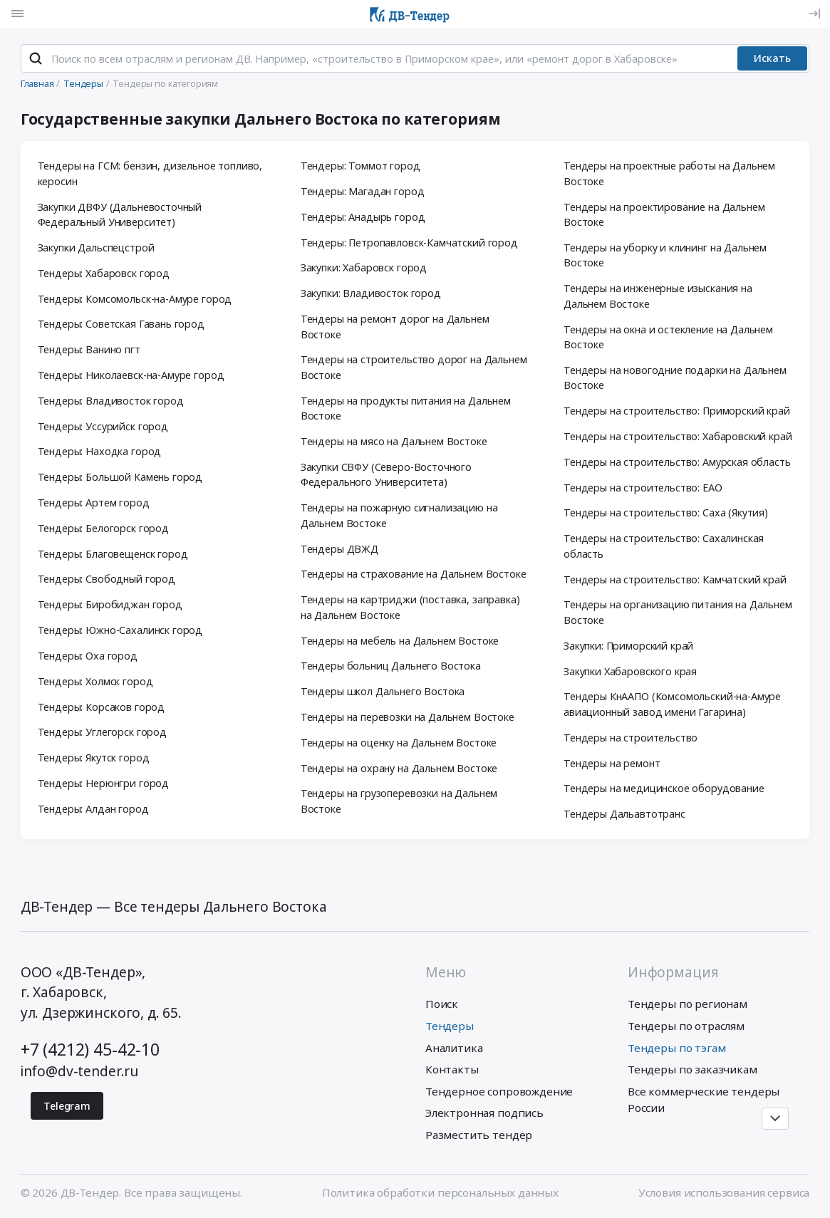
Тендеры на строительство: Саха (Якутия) (666, 512)
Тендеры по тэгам (677, 1048)
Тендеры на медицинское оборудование (664, 788)
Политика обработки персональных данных (440, 1192)
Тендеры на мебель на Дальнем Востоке (400, 640)
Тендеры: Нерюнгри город (103, 783)
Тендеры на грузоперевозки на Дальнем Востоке (399, 801)
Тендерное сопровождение (499, 1091)
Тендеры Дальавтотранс (624, 814)
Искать (772, 58)
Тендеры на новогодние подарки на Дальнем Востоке (675, 377)
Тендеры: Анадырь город (363, 217)
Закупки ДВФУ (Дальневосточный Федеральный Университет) (120, 214)
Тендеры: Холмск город (95, 681)
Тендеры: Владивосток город (111, 400)
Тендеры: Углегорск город (102, 732)
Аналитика (454, 1048)
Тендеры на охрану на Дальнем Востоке (399, 768)
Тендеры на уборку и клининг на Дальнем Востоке (665, 255)
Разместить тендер (478, 1135)
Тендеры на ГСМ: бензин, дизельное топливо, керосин (150, 173)
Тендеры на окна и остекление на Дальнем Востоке (668, 337)
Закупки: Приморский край (628, 645)
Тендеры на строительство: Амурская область (677, 462)
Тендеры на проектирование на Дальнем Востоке (664, 214)
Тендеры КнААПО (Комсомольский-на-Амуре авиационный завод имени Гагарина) (672, 704)
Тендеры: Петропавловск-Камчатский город (409, 242)
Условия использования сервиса (724, 1192)
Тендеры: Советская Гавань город (121, 323)
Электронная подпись (484, 1112)
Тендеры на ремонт (612, 763)
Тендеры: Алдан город (93, 809)
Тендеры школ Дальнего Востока (383, 691)
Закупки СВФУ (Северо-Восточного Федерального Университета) (386, 474)
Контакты (452, 1069)
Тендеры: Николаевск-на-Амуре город (131, 375)
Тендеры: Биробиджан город (110, 604)
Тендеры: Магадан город (363, 191)
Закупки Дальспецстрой (96, 247)
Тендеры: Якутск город (94, 757)
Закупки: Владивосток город (371, 293)
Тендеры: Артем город (94, 502)
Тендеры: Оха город (88, 655)
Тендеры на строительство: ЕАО (643, 487)
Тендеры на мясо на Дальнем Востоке (394, 441)
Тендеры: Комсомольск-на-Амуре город (135, 299)
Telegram (66, 1106)
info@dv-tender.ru (79, 1071)
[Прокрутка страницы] (775, 1119)
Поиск (441, 1003)
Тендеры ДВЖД (339, 549)
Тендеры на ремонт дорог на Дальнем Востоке (395, 326)
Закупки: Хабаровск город (364, 267)
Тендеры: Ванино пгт (89, 349)
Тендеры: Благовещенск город (113, 554)
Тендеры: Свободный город (106, 578)
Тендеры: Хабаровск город (104, 273)
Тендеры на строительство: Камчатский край (675, 579)
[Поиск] (36, 58)
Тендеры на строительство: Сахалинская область (664, 546)
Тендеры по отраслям (686, 1026)
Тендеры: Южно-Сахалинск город (120, 630)
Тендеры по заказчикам (692, 1069)
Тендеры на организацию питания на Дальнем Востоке (678, 612)
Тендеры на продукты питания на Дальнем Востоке (406, 408)
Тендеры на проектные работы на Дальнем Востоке (669, 173)
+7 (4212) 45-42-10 (90, 1049)
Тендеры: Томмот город (360, 165)
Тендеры (449, 1026)
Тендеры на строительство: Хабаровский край (678, 436)
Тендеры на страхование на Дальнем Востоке (413, 574)
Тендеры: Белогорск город (103, 528)
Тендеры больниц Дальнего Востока (391, 665)
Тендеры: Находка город (100, 451)
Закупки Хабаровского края (630, 671)
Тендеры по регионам (687, 1003)
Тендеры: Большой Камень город (120, 477)
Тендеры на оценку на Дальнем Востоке (399, 742)
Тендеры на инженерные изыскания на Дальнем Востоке (658, 296)
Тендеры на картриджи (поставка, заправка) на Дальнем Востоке (410, 607)
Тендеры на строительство (630, 737)
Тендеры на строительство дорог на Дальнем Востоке (414, 367)
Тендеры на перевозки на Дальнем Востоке (407, 717)
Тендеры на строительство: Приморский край (677, 410)
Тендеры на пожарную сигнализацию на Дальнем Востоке (399, 515)
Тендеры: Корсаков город (101, 707)
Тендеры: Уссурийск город (103, 426)
